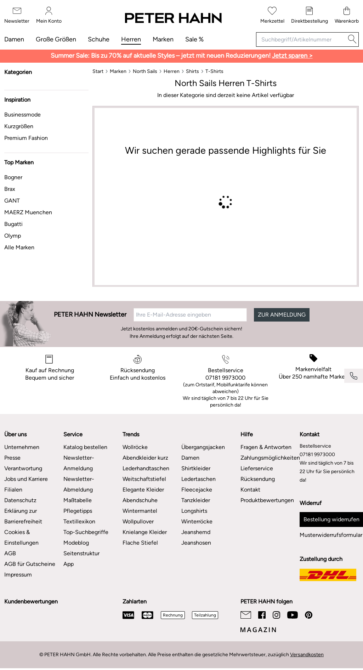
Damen (14, 39)
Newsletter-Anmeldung (78, 463)
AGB (10, 553)
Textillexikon (79, 521)
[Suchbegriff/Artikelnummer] (301, 39)
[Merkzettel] (272, 15)
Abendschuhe (140, 500)
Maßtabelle (77, 500)
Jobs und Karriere (26, 479)
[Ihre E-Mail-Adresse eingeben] (190, 315)
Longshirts (194, 510)
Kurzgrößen (18, 126)
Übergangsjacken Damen (203, 452)
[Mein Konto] (49, 15)
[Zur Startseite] (173, 18)
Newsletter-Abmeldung (78, 484)
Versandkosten (307, 655)
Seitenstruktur (81, 553)
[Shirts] (192, 71)
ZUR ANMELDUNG (282, 314)
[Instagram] (276, 615)
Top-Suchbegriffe (85, 532)
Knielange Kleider (145, 532)
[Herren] (172, 71)
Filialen (13, 489)
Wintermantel (140, 510)
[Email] (245, 615)
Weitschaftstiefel (144, 479)
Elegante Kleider (143, 489)
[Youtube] (292, 615)
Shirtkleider (195, 468)
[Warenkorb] (347, 15)
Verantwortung (23, 468)
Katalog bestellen (85, 447)
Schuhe (98, 39)
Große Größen (56, 39)
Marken (163, 39)
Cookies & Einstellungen (21, 537)
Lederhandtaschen (146, 468)
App (68, 564)
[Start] (97, 71)
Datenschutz (20, 500)
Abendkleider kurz (145, 457)
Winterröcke (196, 521)
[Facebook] (262, 615)
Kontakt (250, 489)
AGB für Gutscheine (29, 564)
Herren (131, 39)
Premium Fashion (26, 138)
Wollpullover (138, 521)
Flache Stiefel (140, 542)
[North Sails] (145, 71)
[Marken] (118, 71)
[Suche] (352, 39)
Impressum (18, 574)
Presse (12, 457)
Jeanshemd (195, 532)
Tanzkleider (195, 500)
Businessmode (22, 114)
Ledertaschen (198, 479)
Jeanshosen (196, 542)
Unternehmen (21, 447)
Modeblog (76, 542)
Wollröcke (135, 447)
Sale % (194, 39)
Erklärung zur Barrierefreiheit (23, 516)
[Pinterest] (308, 615)
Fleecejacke (196, 489)
